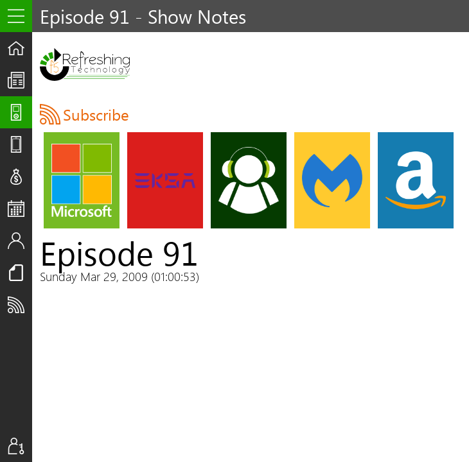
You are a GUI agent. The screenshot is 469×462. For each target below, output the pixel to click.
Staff (20, 241)
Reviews (20, 144)
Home (20, 48)
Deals (20, 176)
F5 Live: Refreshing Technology (85, 64)
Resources (20, 273)
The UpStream (20, 80)
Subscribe (20, 305)
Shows (20, 112)
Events (20, 209)
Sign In (20, 446)
